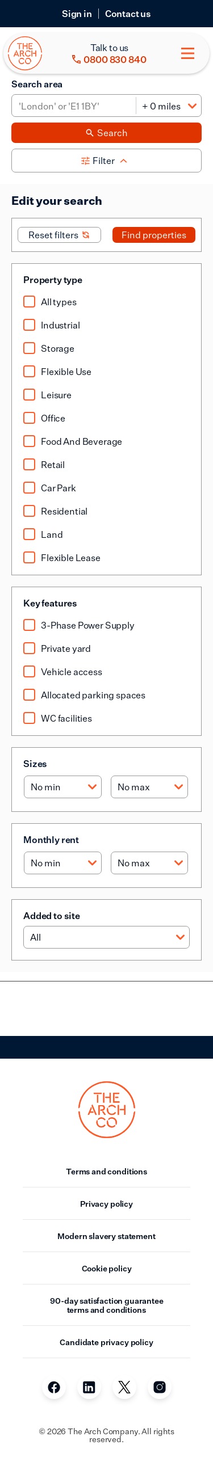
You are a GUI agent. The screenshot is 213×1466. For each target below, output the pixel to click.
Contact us (128, 14)
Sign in (77, 14)
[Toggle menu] (187, 53)
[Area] (74, 106)
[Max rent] (149, 863)
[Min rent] (62, 863)
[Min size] (62, 787)
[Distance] (168, 106)
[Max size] (149, 787)
